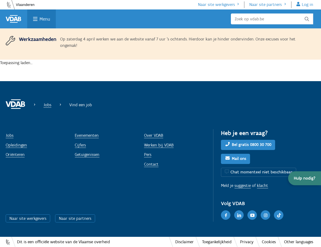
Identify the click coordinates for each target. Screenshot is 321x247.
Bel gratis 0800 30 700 (251, 144)
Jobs (47, 104)
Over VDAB (153, 135)
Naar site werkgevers (216, 4)
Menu (45, 19)
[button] (304, 178)
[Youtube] (252, 215)
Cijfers (80, 145)
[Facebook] (225, 215)
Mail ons (239, 158)
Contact (151, 164)
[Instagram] (265, 215)
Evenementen (87, 135)
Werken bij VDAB (159, 145)
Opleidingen (16, 145)
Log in (307, 4)
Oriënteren (15, 154)
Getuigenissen (87, 154)
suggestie (242, 185)
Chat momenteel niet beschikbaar (261, 172)
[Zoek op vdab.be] (272, 18)
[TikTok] (278, 215)
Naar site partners (265, 4)
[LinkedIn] (239, 215)
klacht (262, 185)
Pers (147, 154)
